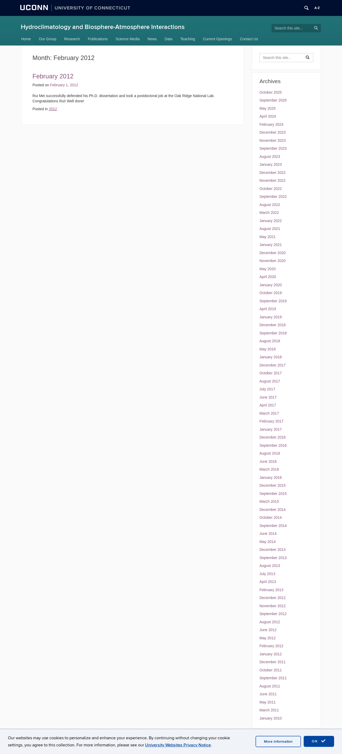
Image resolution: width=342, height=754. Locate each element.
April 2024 (267, 116)
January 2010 (270, 718)
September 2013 (273, 558)
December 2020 (272, 253)
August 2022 (269, 205)
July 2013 (267, 574)
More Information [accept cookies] (278, 741)
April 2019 (267, 309)
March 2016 (269, 469)
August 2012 (269, 622)
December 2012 (272, 598)
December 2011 (272, 662)
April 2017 (267, 405)
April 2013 (267, 582)
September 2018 (273, 333)
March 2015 (269, 501)
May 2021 (267, 237)
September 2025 (273, 100)
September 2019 (273, 301)
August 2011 (269, 686)
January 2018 (270, 357)
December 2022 (272, 172)
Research (72, 39)
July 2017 (267, 389)
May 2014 (267, 542)
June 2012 (268, 630)
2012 (53, 109)
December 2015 (272, 485)
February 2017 (271, 421)
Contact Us (249, 39)
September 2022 (273, 196)
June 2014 (268, 533)
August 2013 (269, 566)
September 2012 (273, 614)
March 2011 (269, 710)
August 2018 (269, 341)
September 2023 (273, 148)
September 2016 (273, 445)
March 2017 (269, 413)
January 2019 (270, 317)
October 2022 (270, 189)
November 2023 (272, 140)
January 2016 (270, 477)
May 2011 (267, 702)
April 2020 (267, 277)
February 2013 (271, 590)
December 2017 (272, 365)
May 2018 (267, 349)
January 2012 (270, 654)
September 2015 (273, 493)
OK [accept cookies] (319, 741)
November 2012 (272, 606)
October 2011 (270, 670)
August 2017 (269, 381)
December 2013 (272, 549)
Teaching (187, 39)
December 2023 (272, 132)
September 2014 (273, 526)
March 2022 (269, 212)
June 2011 (268, 694)
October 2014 (270, 517)
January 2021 (270, 245)
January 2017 (270, 429)
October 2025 (270, 92)
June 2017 (268, 397)
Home (26, 39)
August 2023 (269, 156)
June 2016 (268, 461)
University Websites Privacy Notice (178, 745)
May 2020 (267, 269)
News (152, 39)
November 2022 (272, 180)
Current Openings (217, 39)
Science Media (127, 39)
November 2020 (272, 261)
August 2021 (269, 229)
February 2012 (53, 76)
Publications (98, 39)
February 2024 (271, 124)
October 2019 (270, 293)
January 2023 (270, 164)
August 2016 (269, 453)
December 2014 (272, 509)
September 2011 (273, 678)
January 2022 (270, 221)
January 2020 (270, 285)
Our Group (47, 39)
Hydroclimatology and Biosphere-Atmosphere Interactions (103, 27)
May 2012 (267, 638)
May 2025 (267, 108)
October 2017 (270, 373)
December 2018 (272, 325)
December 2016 (272, 437)
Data (168, 39)
